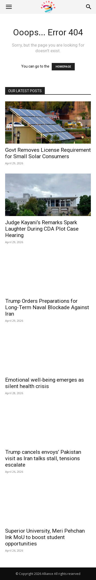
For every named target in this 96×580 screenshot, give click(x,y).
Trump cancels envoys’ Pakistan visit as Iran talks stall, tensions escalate (43, 458)
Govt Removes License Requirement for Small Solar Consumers (48, 153)
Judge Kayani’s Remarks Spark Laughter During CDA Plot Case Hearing (42, 228)
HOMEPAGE (63, 66)
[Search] (89, 7)
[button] (9, 7)
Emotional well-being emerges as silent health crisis (44, 383)
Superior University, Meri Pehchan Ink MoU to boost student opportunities (45, 537)
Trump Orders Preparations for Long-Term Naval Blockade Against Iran (47, 307)
